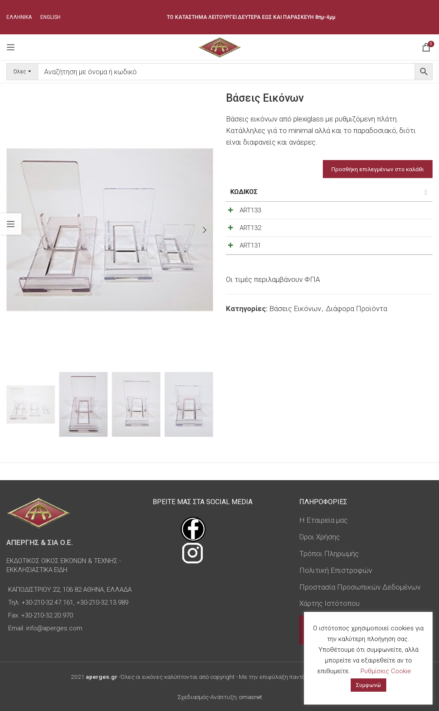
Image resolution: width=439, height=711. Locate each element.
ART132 (250, 239)
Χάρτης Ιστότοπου (329, 603)
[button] (204, 230)
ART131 (250, 268)
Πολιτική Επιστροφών (335, 570)
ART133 (250, 210)
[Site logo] (219, 46)
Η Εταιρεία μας (323, 520)
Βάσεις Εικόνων (295, 342)
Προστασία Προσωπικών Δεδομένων (360, 587)
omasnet (250, 696)
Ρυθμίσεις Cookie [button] (386, 671)
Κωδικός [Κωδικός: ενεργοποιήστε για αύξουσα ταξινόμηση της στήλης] (244, 192)
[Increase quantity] (407, 212)
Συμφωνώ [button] (368, 685)
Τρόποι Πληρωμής (329, 553)
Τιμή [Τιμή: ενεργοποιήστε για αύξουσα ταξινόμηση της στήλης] (331, 192)
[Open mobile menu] (10, 47)
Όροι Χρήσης (319, 536)
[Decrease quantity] (379, 212)
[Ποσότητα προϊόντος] (393, 212)
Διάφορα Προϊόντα (356, 342)
